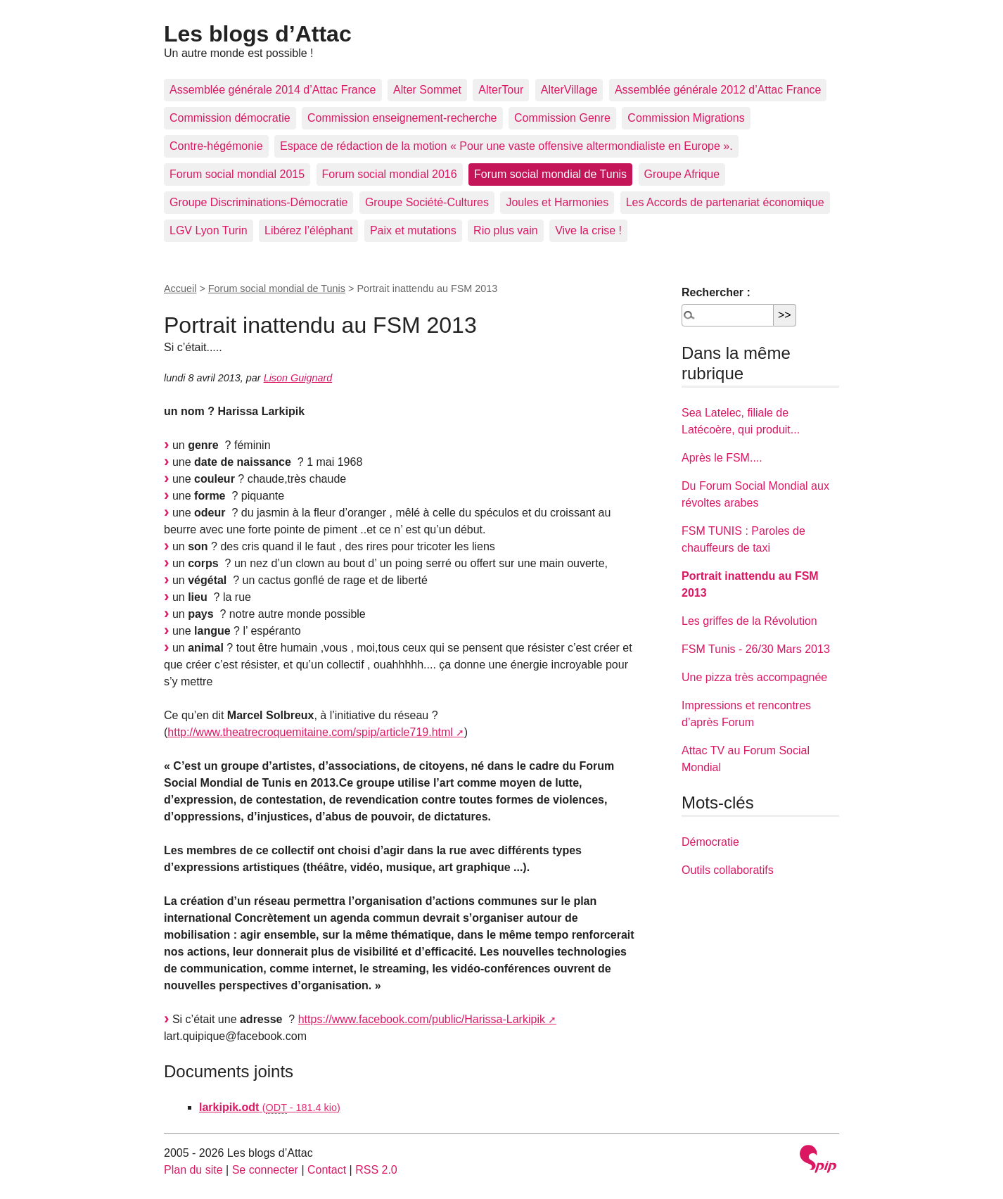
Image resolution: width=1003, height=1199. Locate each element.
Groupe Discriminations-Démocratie (258, 202)
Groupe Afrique (682, 174)
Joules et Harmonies (557, 202)
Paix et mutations (413, 230)
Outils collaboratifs (728, 870)
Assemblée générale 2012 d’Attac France (718, 90)
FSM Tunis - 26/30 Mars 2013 (756, 649)
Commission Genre (562, 118)
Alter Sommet (427, 90)
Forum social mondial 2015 (237, 174)
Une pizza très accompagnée (754, 677)
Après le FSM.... (722, 458)
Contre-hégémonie (216, 146)
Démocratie (710, 842)
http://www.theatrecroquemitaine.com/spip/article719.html (310, 732)
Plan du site (193, 1170)
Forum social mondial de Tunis (550, 174)
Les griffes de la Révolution (749, 621)
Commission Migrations (685, 118)
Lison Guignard (298, 377)
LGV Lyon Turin (209, 230)
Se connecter (265, 1170)
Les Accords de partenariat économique (725, 202)
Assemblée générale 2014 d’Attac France (273, 90)
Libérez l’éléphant (308, 230)
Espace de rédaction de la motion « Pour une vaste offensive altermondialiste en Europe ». (506, 146)
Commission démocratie (230, 118)
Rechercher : (716, 292)
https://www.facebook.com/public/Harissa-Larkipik (421, 1019)
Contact (326, 1170)
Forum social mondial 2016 (389, 174)
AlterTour (500, 90)
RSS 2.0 (376, 1170)
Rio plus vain (505, 230)
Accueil (180, 288)
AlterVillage (569, 90)
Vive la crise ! (588, 230)
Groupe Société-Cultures (427, 202)
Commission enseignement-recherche (402, 118)
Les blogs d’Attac (258, 33)
